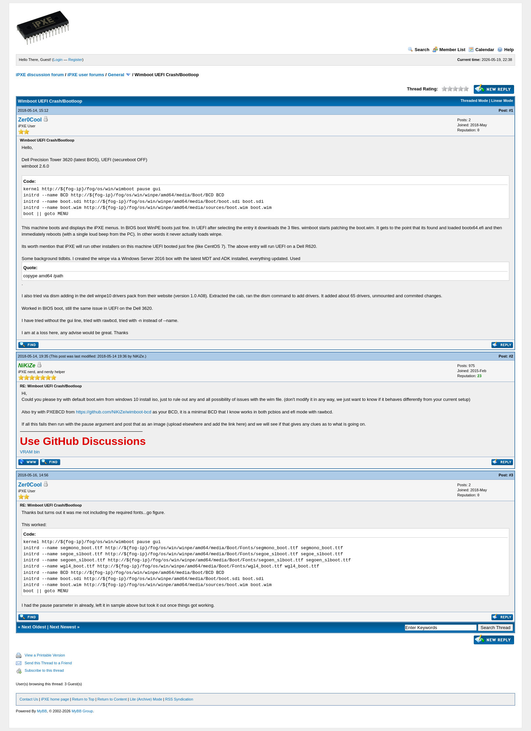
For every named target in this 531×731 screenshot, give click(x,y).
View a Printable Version (45, 655)
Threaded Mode (474, 101)
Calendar (481, 49)
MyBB (42, 711)
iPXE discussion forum (40, 74)
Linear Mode (502, 101)
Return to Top (83, 699)
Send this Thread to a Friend (48, 663)
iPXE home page (55, 699)
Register (75, 60)
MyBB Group (82, 711)
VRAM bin (30, 451)
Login (58, 60)
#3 (511, 475)
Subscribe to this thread (44, 670)
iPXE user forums (85, 74)
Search (418, 49)
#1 (511, 110)
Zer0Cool (30, 120)
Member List (449, 49)
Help (505, 49)
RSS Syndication (179, 699)
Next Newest (63, 626)
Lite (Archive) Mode (146, 699)
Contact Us (29, 699)
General (116, 74)
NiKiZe (138, 356)
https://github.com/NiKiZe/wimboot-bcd (113, 411)
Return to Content (112, 699)
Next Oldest (34, 626)
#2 (511, 356)
